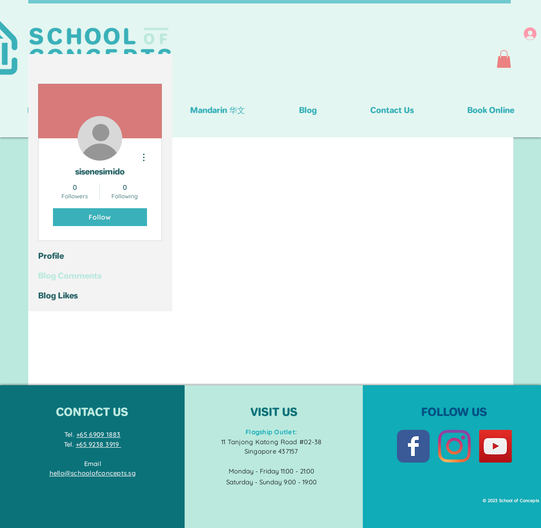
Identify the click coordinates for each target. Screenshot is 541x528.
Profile (51, 256)
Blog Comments (69, 276)
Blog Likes (58, 295)
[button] (503, 59)
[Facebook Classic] (413, 446)
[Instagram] (454, 446)
